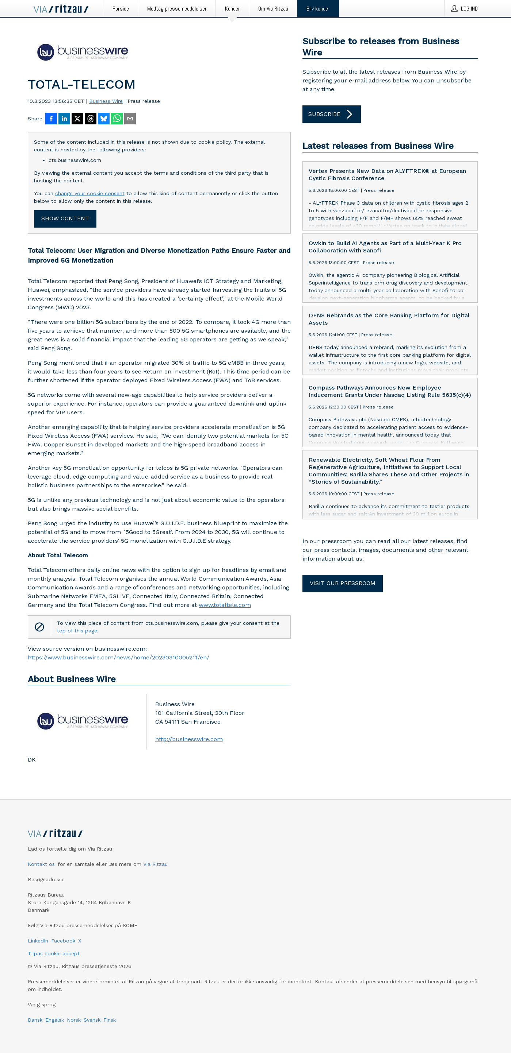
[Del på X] (77, 119)
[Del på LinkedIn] (64, 119)
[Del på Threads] (90, 119)
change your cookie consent (90, 193)
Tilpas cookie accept (54, 953)
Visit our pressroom (342, 583)
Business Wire (106, 101)
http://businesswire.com (189, 739)
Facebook (63, 941)
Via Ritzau (155, 864)
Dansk (35, 1020)
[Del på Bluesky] (104, 119)
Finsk (109, 1020)
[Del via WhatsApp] (117, 119)
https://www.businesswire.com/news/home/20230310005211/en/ (118, 657)
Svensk (92, 1020)
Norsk (74, 1020)
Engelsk (54, 1020)
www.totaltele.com (225, 604)
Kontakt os (41, 864)
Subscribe (331, 114)
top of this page (77, 631)
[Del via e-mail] (130, 119)
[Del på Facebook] (51, 119)
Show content (65, 218)
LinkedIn (38, 941)
